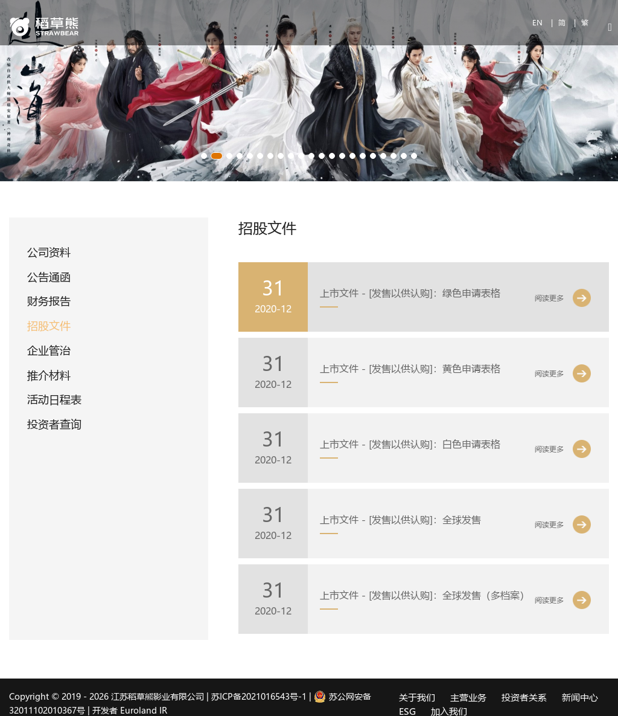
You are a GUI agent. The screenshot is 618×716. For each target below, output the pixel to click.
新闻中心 (580, 697)
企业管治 (49, 350)
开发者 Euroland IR (129, 710)
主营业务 (468, 697)
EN (538, 22)
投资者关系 (524, 697)
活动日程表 (54, 399)
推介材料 (49, 375)
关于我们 (417, 697)
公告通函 (49, 276)
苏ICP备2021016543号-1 (259, 696)
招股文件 (49, 325)
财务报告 (49, 301)
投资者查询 (54, 424)
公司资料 (49, 252)
